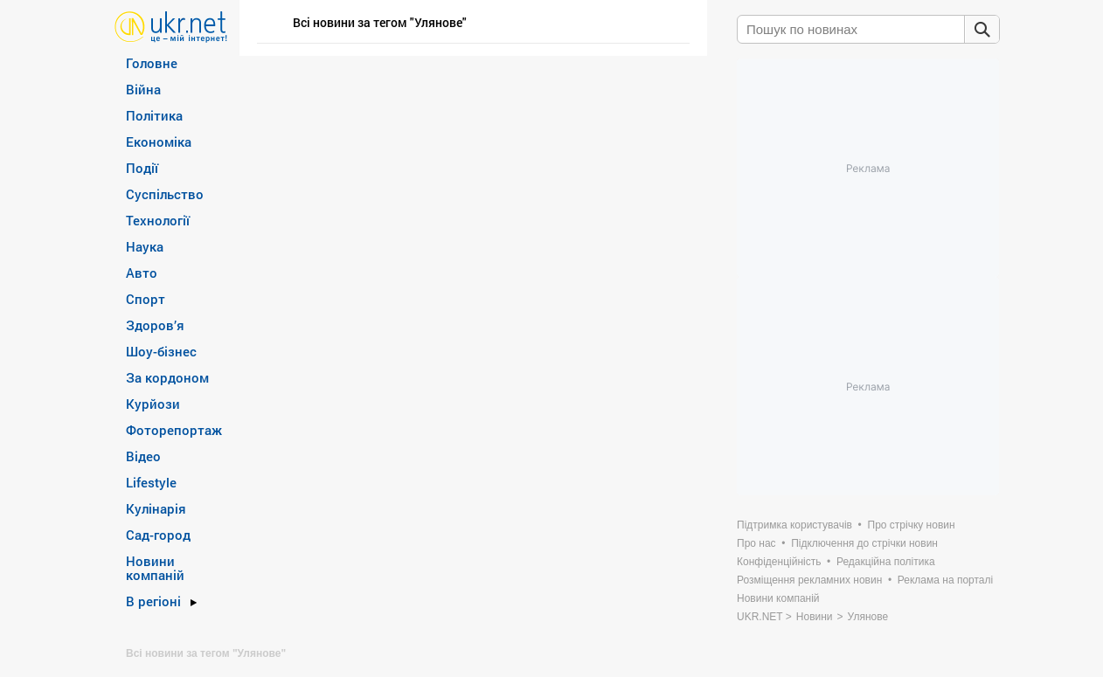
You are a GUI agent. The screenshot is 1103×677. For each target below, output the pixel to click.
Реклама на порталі (945, 580)
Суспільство (165, 194)
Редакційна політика (885, 562)
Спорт (145, 299)
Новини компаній (155, 568)
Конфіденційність (779, 562)
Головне (151, 63)
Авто (141, 273)
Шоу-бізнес (161, 351)
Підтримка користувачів (794, 525)
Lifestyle (151, 482)
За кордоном (167, 377)
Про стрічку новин (911, 525)
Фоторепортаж (174, 430)
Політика (154, 115)
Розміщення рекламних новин (809, 580)
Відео (143, 456)
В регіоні (153, 601)
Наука (144, 246)
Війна (143, 89)
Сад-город (158, 535)
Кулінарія (156, 508)
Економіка (158, 142)
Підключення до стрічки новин (864, 543)
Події (142, 168)
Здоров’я (155, 325)
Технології (158, 220)
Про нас (756, 543)
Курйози (153, 404)
